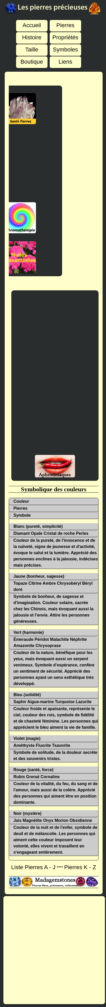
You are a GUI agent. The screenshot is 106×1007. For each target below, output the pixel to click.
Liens (65, 59)
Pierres (65, 22)
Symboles (65, 46)
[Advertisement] (54, 375)
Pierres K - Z (80, 867)
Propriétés (65, 34)
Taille (31, 46)
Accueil (31, 22)
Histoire (31, 34)
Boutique (31, 59)
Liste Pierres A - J (33, 867)
